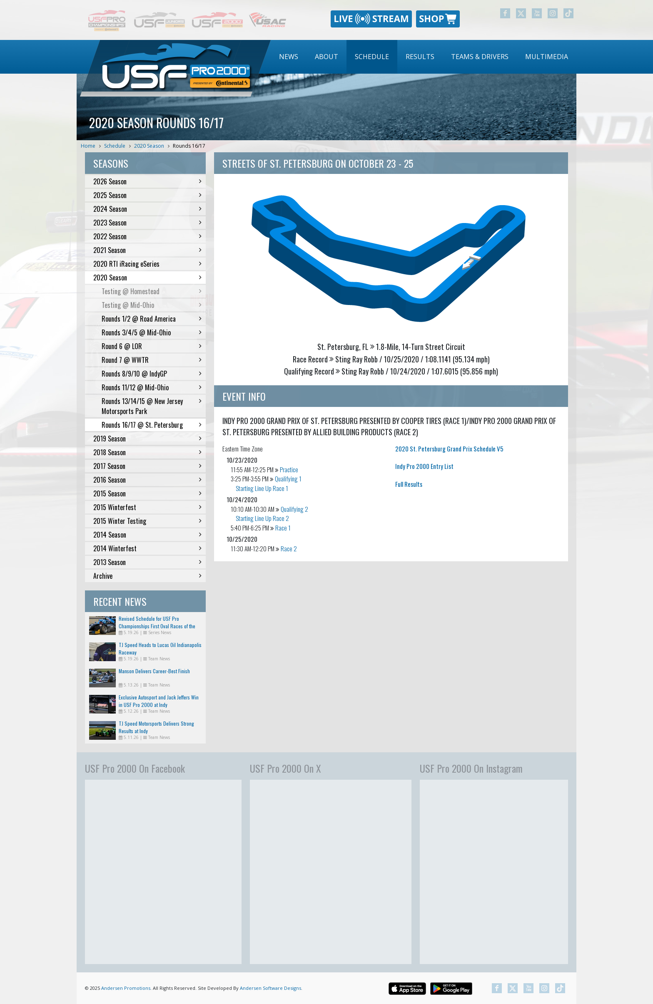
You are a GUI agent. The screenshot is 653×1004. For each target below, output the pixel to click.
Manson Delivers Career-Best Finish (154, 670)
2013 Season (147, 562)
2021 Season (147, 250)
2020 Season (149, 145)
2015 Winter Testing (147, 521)
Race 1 (283, 527)
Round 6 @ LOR (152, 346)
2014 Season (147, 535)
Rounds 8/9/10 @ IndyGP (152, 374)
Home (88, 145)
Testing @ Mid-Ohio (152, 305)
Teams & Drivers (479, 56)
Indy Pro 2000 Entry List (424, 466)
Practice (289, 469)
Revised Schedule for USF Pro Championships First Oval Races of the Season (157, 626)
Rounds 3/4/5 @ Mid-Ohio (152, 332)
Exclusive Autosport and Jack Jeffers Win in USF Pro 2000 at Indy (159, 701)
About (326, 56)
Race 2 (289, 548)
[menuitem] (289, 57)
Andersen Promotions (125, 988)
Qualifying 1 (288, 478)
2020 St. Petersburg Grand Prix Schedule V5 (449, 448)
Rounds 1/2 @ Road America (152, 319)
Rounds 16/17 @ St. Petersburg (152, 425)
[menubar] (423, 57)
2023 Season (147, 223)
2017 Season (147, 466)
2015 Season (147, 493)
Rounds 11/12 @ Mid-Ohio (152, 387)
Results (420, 56)
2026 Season (147, 181)
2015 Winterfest (147, 507)
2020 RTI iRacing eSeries (147, 264)
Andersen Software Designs (270, 988)
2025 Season (147, 195)
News (288, 56)
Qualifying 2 (294, 508)
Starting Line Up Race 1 (262, 488)
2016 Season (147, 480)
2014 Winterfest (147, 548)
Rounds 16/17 (189, 145)
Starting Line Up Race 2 (262, 518)
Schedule (372, 56)
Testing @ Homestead (152, 291)
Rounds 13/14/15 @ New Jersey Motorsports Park (152, 406)
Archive (147, 576)
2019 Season (147, 439)
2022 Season (147, 236)
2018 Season (147, 452)
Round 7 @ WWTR (152, 360)
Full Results (408, 483)
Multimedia (546, 56)
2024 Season (147, 209)
